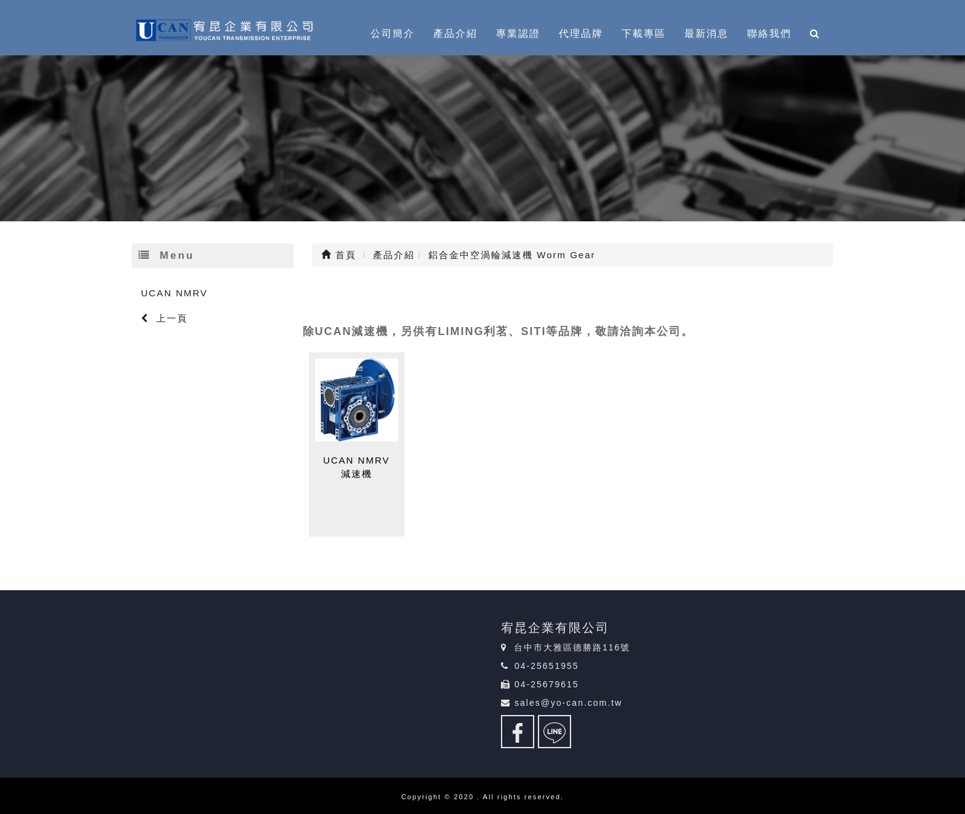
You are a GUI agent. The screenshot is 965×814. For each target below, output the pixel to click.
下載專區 (644, 33)
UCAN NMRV (174, 293)
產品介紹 (455, 33)
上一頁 (164, 318)
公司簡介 (392, 33)
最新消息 (706, 33)
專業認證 (518, 33)
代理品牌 (581, 33)
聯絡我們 (769, 33)
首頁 (338, 255)
